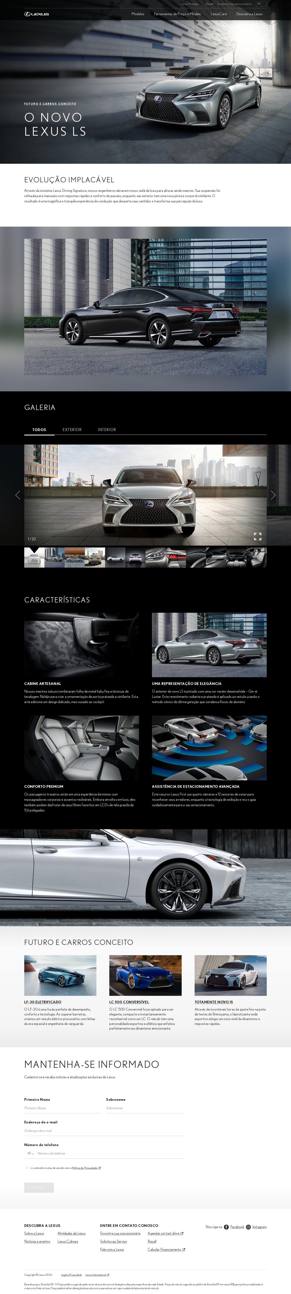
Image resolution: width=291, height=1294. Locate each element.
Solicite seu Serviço (113, 1241)
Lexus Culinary (68, 1241)
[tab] (39, 430)
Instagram (259, 1227)
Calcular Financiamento (164, 1250)
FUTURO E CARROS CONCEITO (50, 103)
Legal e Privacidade (71, 1275)
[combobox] (30, 1153)
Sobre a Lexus (34, 1233)
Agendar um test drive (163, 1233)
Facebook (237, 1227)
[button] (17, 495)
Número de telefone (41, 1145)
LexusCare (219, 14)
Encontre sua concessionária (235, 4)
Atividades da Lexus (72, 1233)
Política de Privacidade (84, 1167)
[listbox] (261, 4)
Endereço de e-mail (40, 1122)
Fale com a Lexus (112, 1250)
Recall (209, 4)
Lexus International (95, 1275)
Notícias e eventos (37, 1241)
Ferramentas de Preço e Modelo (177, 14)
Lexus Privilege (189, 4)
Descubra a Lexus (249, 14)
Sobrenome (115, 1100)
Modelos (138, 14)
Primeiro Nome (37, 1100)
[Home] (36, 4)
